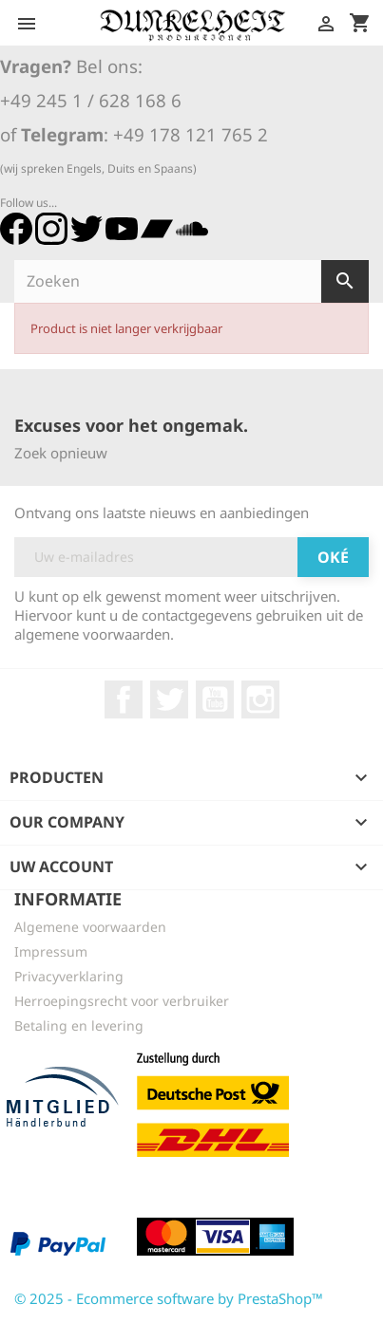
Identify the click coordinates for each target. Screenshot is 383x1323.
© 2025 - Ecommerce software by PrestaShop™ (168, 1298)
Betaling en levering (79, 1025)
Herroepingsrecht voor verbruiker (121, 1001)
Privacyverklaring (69, 976)
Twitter (169, 699)
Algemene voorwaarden (90, 927)
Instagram (260, 699)
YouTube (215, 699)
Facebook (124, 699)
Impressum (50, 951)
